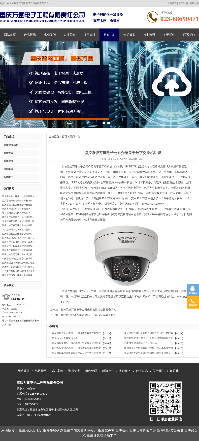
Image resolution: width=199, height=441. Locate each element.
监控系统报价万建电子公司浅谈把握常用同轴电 (18, 275)
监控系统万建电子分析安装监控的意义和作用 (18, 250)
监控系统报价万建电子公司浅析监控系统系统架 (76, 347)
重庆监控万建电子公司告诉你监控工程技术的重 (148, 333)
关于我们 (183, 3)
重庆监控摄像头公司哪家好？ (16, 209)
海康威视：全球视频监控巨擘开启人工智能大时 (148, 347)
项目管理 (90, 34)
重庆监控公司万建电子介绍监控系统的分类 (18, 254)
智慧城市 (8, 161)
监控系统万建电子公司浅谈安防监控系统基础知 (18, 217)
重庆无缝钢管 (53, 431)
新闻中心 (109, 34)
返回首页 (172, 3)
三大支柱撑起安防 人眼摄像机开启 (18, 271)
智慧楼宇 (8, 177)
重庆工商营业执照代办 (80, 431)
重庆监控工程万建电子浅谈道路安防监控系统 (18, 225)
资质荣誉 (70, 34)
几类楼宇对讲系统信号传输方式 (140, 343)
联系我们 (189, 34)
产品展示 (30, 34)
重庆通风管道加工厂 (102, 436)
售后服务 (129, 34)
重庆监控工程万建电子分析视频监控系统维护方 (18, 204)
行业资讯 (149, 34)
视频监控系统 (11, 145)
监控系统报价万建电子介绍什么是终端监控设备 (148, 338)
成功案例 (50, 34)
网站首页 (10, 34)
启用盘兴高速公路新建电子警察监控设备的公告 (18, 267)
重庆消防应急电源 (170, 431)
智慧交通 (8, 153)
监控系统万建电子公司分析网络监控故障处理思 (18, 200)
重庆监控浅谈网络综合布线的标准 (18, 262)
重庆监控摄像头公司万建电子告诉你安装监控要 (76, 343)
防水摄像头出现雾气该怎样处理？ (18, 196)
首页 (64, 136)
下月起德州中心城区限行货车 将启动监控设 (18, 229)
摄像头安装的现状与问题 (65, 338)
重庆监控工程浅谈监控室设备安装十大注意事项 (18, 246)
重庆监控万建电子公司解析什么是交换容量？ (147, 352)
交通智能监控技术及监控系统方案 (18, 221)
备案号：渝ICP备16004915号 (34, 414)
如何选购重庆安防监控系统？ (16, 213)
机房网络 (8, 169)
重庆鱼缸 (122, 431)
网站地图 (194, 3)
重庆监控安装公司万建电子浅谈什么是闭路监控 (18, 242)
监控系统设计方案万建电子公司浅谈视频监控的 (18, 238)
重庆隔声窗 (106, 431)
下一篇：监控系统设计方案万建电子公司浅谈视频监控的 (83, 315)
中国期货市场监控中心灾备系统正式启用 (18, 258)
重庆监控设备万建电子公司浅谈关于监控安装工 (18, 233)
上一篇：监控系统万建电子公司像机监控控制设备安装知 (83, 309)
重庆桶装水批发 (30, 431)
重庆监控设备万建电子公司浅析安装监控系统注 (76, 333)
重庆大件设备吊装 (143, 431)
